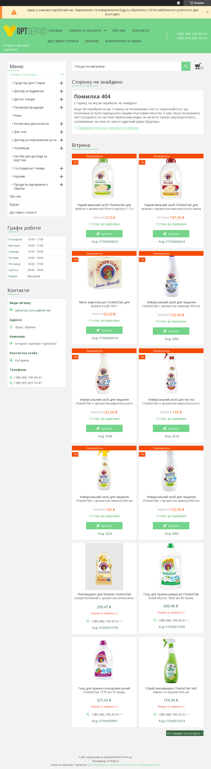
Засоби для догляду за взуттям (30, 158)
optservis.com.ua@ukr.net (33, 310)
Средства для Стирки (29, 83)
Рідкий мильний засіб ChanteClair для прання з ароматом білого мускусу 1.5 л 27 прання (104, 209)
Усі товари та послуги (183, 733)
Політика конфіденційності (143, 765)
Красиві (19, 176)
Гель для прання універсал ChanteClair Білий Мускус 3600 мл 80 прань (171, 596)
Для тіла (20, 132)
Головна (54, 31)
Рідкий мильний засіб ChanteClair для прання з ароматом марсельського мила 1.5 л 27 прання (171, 209)
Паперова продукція (28, 107)
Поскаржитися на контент (106, 765)
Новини (92, 41)
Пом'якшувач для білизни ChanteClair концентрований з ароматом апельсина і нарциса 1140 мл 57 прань (104, 598)
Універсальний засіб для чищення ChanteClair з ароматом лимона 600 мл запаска (171, 501)
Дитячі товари (24, 99)
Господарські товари (29, 168)
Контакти (140, 31)
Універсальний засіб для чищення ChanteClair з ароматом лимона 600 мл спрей (104, 501)
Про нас (119, 31)
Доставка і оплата (63, 41)
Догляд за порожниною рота (35, 140)
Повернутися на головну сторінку (108, 127)
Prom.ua (127, 757)
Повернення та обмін (123, 41)
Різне (17, 115)
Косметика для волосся (31, 124)
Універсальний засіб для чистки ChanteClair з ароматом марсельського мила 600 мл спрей (171, 403)
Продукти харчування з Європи (31, 186)
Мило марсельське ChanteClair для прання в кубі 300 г (104, 304)
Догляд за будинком (29, 91)
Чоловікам (21, 148)
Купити (106, 234)
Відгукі (14, 204)
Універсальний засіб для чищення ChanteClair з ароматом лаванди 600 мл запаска (171, 306)
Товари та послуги (84, 31)
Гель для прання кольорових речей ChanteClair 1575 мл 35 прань (104, 690)
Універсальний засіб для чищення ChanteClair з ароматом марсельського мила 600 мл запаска (104, 403)
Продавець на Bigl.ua (105, 761)
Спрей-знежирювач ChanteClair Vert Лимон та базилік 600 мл (171, 690)
